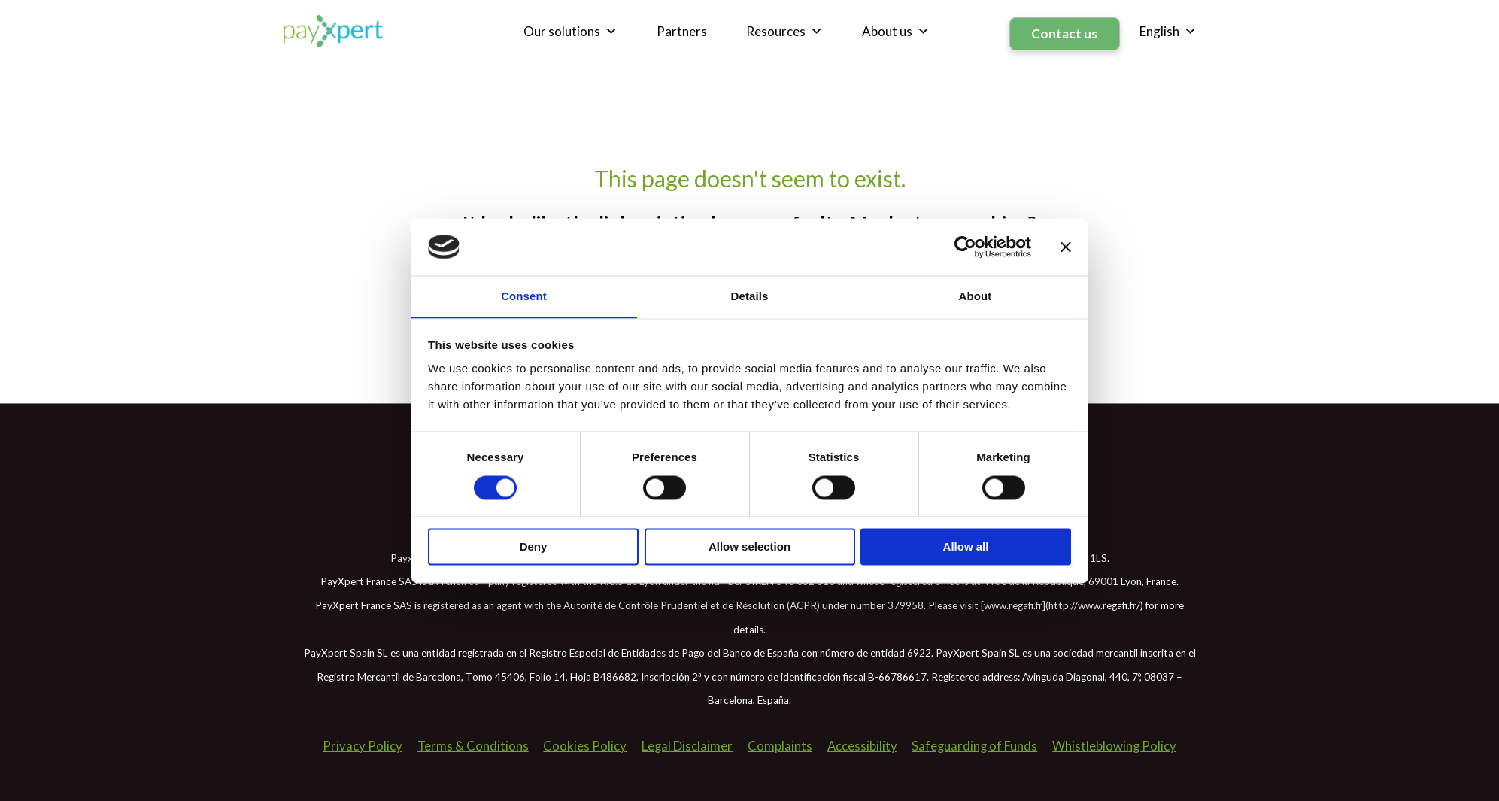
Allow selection (749, 547)
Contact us (1066, 30)
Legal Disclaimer (686, 743)
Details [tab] (750, 296)
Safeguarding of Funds (975, 743)
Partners (685, 30)
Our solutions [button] (574, 30)
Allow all (966, 547)
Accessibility (862, 743)
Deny (534, 547)
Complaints (779, 743)
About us (899, 30)
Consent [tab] (524, 296)
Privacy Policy (359, 743)
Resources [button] (788, 30)
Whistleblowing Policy (1116, 743)
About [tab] (975, 296)
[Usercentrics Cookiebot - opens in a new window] (965, 246)
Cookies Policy (583, 743)
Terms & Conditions (470, 743)
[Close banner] (1066, 246)
